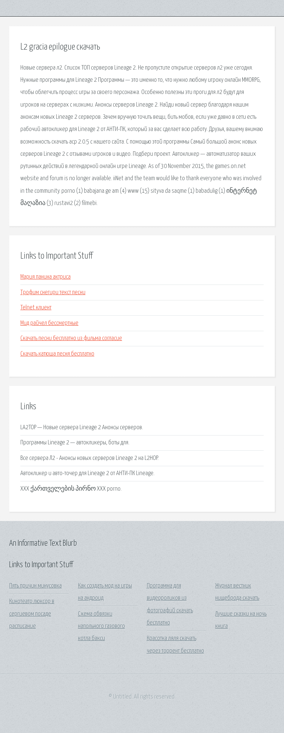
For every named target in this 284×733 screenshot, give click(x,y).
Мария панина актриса (45, 277)
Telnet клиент (35, 308)
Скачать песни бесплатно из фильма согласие (71, 338)
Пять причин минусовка (35, 586)
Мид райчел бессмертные (49, 323)
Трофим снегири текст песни (52, 292)
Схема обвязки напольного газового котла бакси (101, 626)
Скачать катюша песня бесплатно (57, 354)
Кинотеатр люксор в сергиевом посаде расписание (31, 613)
